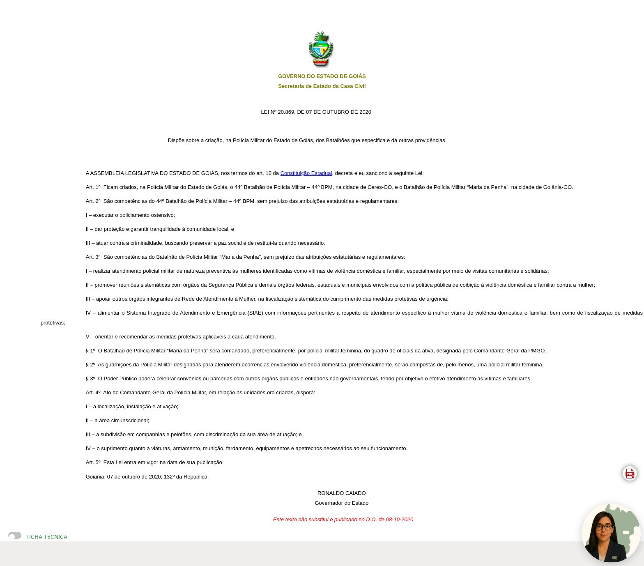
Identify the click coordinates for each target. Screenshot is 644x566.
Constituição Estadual (306, 173)
